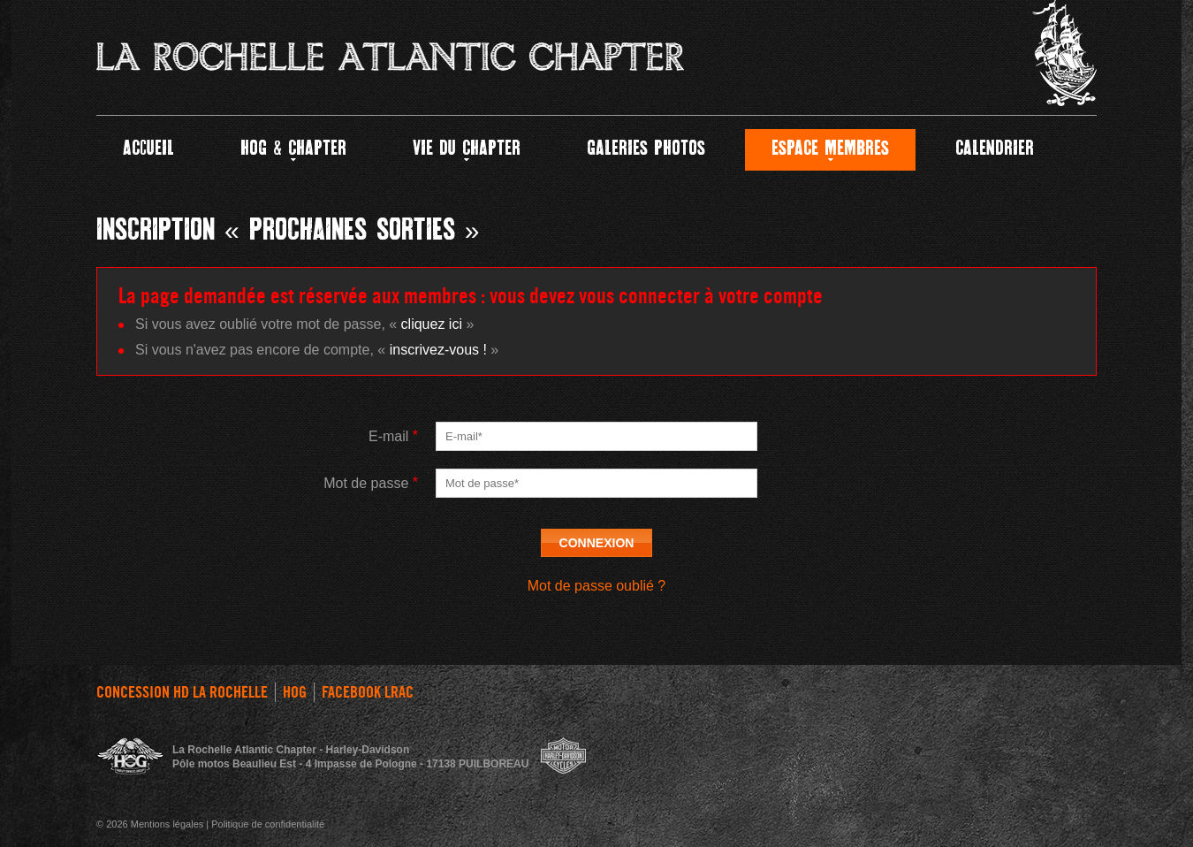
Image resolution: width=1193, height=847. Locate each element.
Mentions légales (167, 824)
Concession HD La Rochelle (182, 692)
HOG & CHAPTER (293, 149)
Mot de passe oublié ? (597, 585)
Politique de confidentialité (267, 824)
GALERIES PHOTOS (646, 149)
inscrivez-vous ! (438, 349)
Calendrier (994, 149)
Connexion (596, 543)
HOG (295, 692)
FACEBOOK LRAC (368, 692)
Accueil (148, 149)
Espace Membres (830, 149)
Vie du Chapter (467, 149)
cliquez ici (431, 324)
